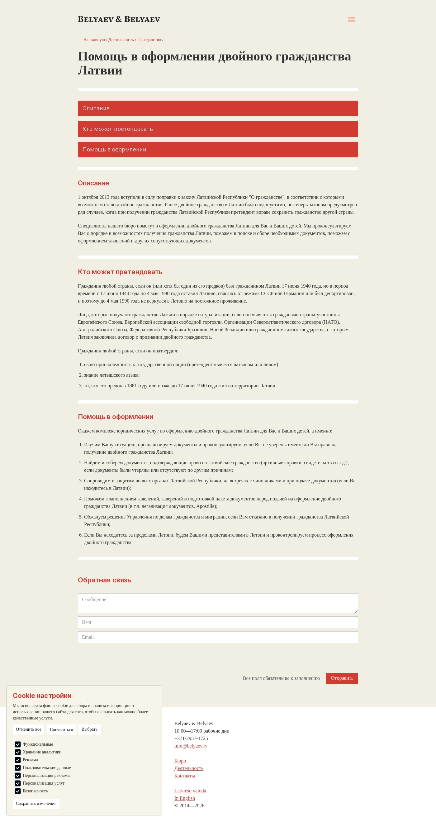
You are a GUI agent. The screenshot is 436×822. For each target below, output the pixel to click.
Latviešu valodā (190, 790)
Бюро (180, 760)
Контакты (184, 775)
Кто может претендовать (118, 129)
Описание (96, 108)
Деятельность (121, 39)
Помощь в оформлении (114, 149)
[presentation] (125, 658)
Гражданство (149, 39)
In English (184, 798)
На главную (94, 39)
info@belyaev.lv (190, 745)
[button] (351, 19)
